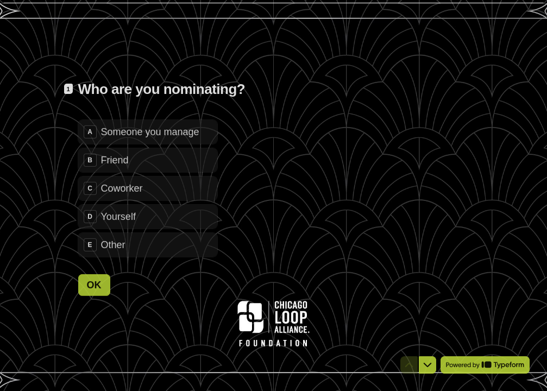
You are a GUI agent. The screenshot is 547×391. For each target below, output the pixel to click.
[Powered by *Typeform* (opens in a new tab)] (485, 365)
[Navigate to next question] (427, 365)
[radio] (147, 131)
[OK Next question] (94, 284)
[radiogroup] (147, 187)
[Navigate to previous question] (409, 365)
